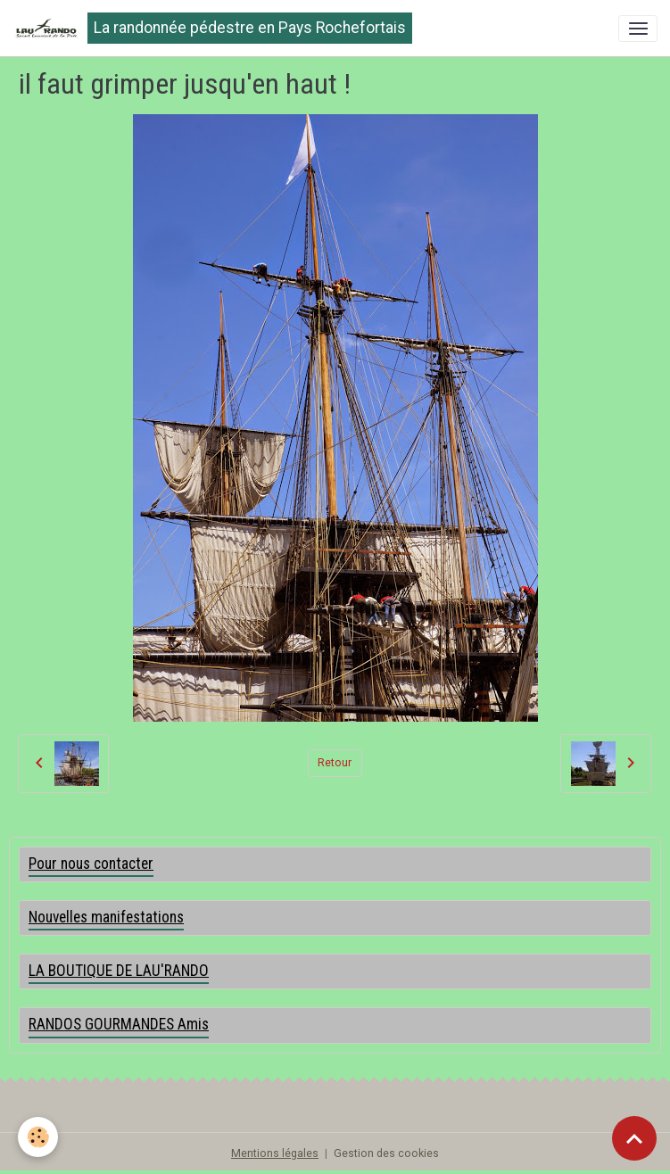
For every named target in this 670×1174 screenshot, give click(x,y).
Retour (335, 762)
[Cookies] (38, 1137)
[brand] (212, 28)
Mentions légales (274, 1153)
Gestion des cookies (386, 1153)
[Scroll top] (634, 1138)
